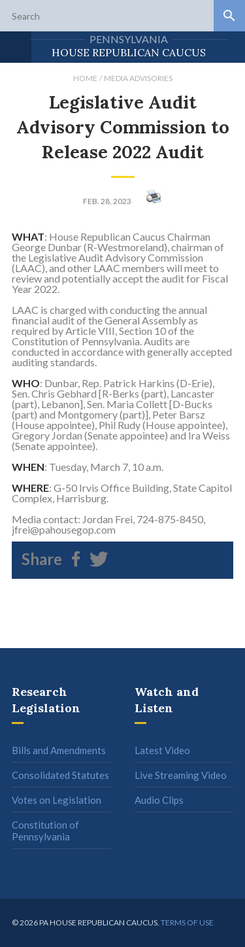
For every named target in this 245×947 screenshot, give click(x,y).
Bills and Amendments (59, 750)
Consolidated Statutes (60, 775)
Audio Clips (159, 800)
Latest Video (162, 750)
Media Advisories (138, 78)
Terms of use (187, 922)
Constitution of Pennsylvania (45, 830)
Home (85, 78)
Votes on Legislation (56, 800)
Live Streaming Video (181, 775)
